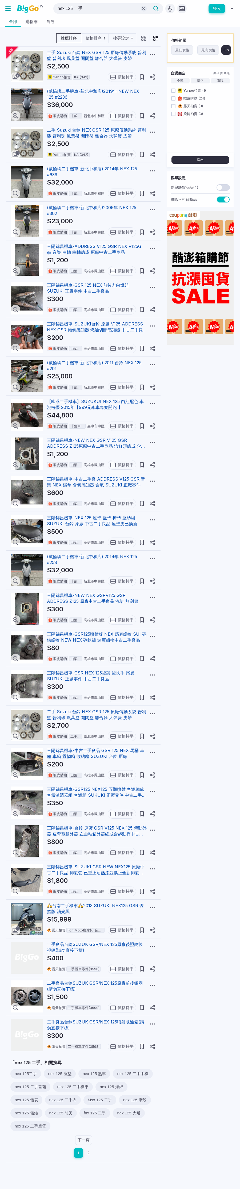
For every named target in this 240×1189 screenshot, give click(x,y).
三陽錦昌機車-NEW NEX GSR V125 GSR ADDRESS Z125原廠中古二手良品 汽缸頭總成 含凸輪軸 (96, 446)
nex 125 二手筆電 (30, 1126)
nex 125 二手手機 (133, 1073)
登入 (217, 8)
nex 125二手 (26, 1073)
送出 (200, 160)
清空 (200, 81)
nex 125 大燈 (129, 1113)
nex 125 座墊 (59, 1073)
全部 (180, 81)
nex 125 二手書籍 (30, 1086)
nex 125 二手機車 (73, 1086)
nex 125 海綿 (111, 1086)
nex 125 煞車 (94, 1073)
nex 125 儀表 (26, 1100)
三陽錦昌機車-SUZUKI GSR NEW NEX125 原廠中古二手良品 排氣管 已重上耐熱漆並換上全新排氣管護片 (96, 872)
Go (226, 50)
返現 (220, 81)
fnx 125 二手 (95, 1113)
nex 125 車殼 (135, 1100)
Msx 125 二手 (100, 1100)
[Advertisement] (200, 382)
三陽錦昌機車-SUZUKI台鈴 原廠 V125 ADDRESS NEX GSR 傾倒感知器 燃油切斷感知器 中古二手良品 (95, 329)
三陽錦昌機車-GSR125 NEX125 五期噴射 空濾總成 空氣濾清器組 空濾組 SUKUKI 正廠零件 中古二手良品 (96, 795)
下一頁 (84, 1140)
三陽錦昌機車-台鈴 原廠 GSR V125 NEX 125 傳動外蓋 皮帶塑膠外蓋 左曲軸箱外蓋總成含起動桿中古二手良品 (97, 833)
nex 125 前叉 (61, 1113)
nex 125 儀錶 (26, 1113)
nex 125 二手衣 (63, 1100)
